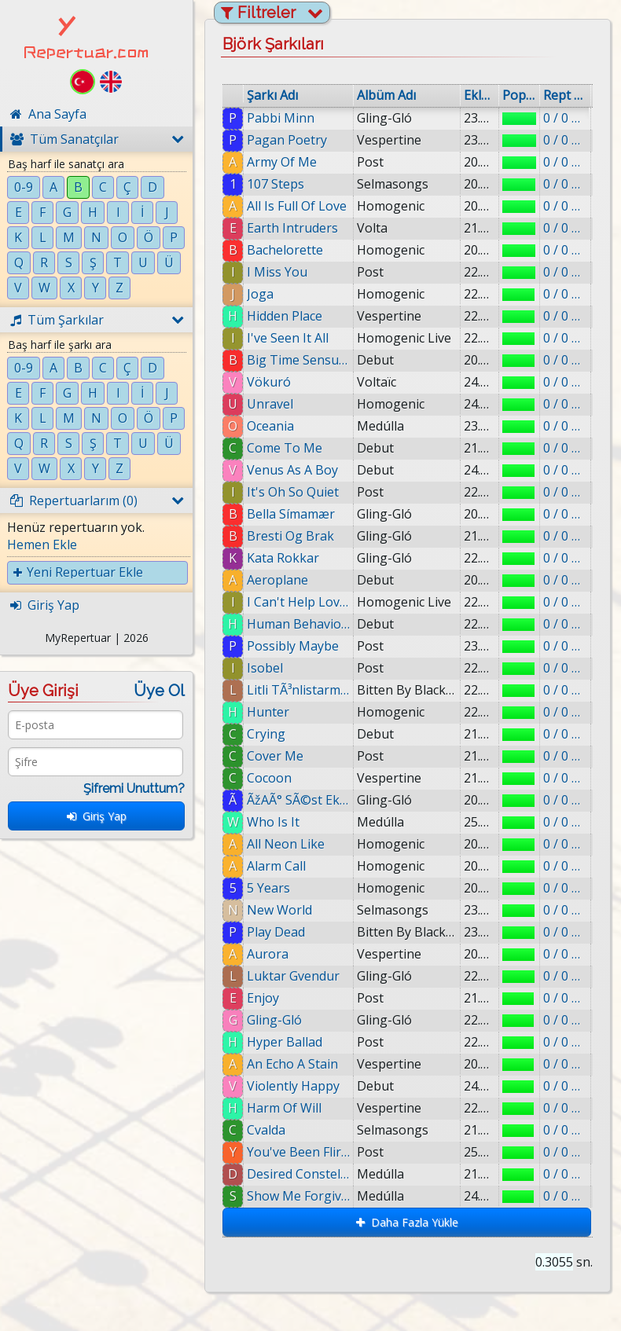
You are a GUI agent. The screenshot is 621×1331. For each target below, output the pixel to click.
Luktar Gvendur (293, 975)
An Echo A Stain (292, 1063)
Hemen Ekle (42, 544)
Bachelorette (285, 249)
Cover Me (275, 755)
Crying (266, 733)
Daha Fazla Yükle (407, 1222)
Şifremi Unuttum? (134, 788)
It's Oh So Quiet (293, 491)
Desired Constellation (303, 1173)
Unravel (270, 403)
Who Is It (273, 821)
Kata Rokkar (283, 557)
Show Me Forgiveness (303, 1195)
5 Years (268, 887)
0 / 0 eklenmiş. (565, 117)
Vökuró (269, 381)
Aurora (267, 953)
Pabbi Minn (280, 117)
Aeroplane (277, 579)
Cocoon (269, 777)
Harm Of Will (284, 1107)
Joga (260, 293)
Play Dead (276, 931)
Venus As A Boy (292, 469)
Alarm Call (276, 865)
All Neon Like (286, 843)
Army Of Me (282, 161)
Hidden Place (284, 315)
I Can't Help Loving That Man (298, 601)
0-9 (23, 187)
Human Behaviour (298, 623)
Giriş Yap (97, 815)
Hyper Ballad (284, 1041)
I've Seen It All (288, 337)
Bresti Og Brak (290, 535)
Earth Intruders (292, 227)
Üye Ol (159, 690)
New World (279, 909)
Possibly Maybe (293, 645)
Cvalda (267, 1129)
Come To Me (284, 447)
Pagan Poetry (287, 139)
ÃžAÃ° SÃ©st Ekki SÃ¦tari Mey (298, 799)
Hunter (268, 711)
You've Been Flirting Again (302, 1151)
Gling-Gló (274, 1019)
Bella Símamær (291, 513)
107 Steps (275, 183)
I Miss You (277, 271)
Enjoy (263, 997)
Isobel (265, 667)
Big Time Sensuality (298, 359)
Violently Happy (293, 1085)
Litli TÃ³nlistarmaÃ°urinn (298, 689)
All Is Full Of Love (297, 205)
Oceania (270, 425)
